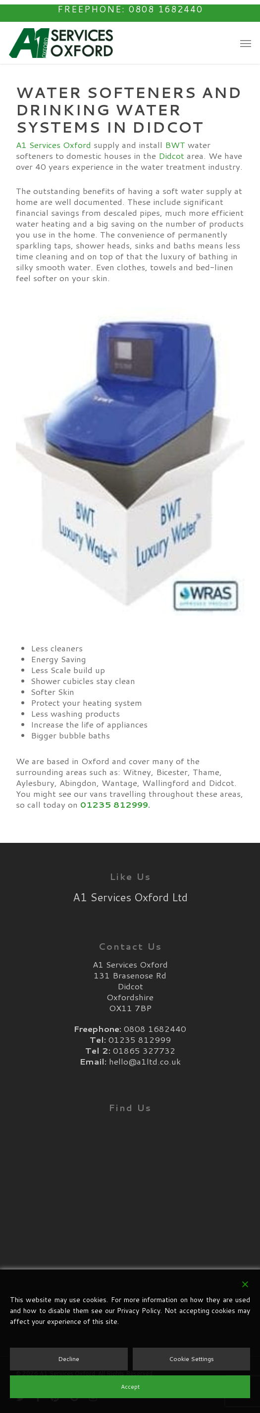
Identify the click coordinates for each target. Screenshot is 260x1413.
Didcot (171, 155)
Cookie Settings (191, 1359)
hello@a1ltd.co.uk (145, 1061)
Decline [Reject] (68, 1359)
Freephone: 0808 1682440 (130, 8)
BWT (175, 144)
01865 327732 (144, 1050)
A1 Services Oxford (53, 144)
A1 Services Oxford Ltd (130, 897)
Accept (130, 1386)
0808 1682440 (155, 1028)
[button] (245, 43)
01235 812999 (114, 804)
